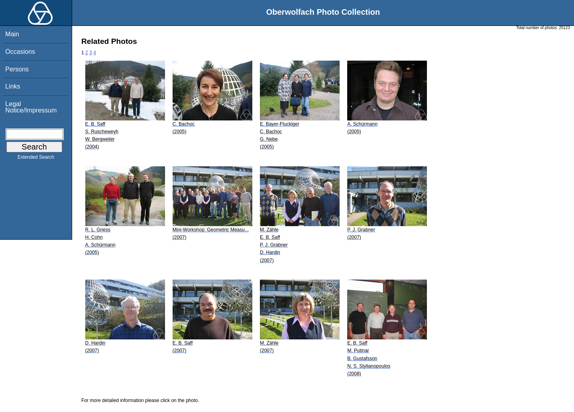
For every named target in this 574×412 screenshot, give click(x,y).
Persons (17, 69)
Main (12, 34)
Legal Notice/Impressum (31, 107)
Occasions (20, 51)
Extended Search (36, 158)
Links (12, 86)
